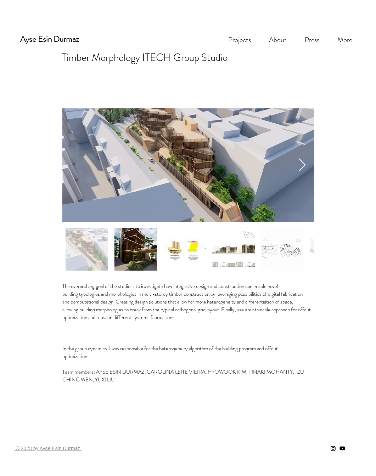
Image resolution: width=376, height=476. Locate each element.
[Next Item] (302, 165)
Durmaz (66, 39)
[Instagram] (333, 448)
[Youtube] (342, 448)
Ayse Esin (36, 39)
